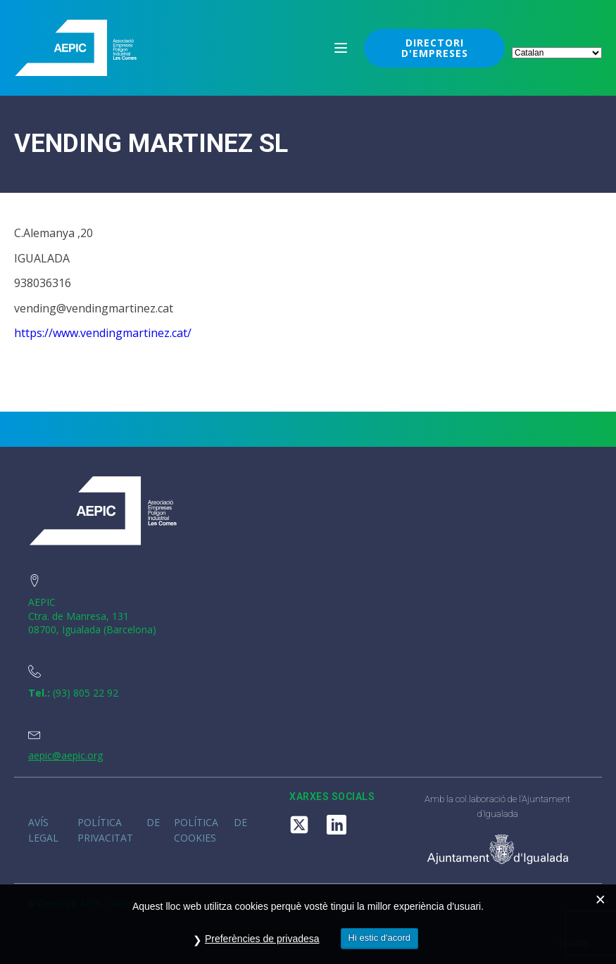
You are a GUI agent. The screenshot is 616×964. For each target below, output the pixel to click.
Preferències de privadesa (262, 938)
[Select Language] (557, 52)
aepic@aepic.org (65, 755)
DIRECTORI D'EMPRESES (434, 48)
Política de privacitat (119, 830)
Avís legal (43, 830)
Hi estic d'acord (379, 937)
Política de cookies (210, 830)
